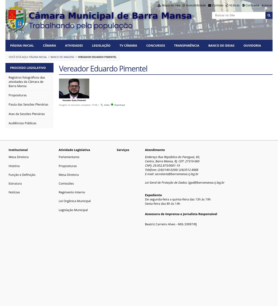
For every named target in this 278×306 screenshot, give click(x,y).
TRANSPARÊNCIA (186, 45)
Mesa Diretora (19, 157)
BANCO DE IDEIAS (221, 45)
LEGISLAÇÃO (101, 45)
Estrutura (15, 183)
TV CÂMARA (128, 45)
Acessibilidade (196, 5)
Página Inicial (22, 45)
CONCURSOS (155, 45)
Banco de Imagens (62, 57)
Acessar (267, 5)
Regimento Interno (72, 192)
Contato (218, 5)
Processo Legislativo (28, 68)
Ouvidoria (252, 45)
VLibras (234, 5)
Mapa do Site (171, 5)
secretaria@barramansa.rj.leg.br (176, 174)
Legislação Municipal (73, 210)
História (14, 166)
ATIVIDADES (74, 45)
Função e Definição (22, 175)
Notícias (14, 192)
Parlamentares (69, 157)
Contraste (252, 5)
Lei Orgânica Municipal (75, 201)
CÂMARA (49, 45)
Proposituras (68, 166)
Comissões (66, 183)
